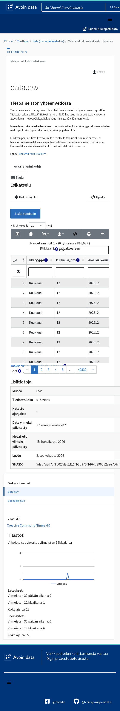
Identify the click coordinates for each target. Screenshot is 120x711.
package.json (16, 501)
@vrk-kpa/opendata (92, 701)
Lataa (99, 72)
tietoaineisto (17, 52)
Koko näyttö (26, 197)
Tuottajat (23, 41)
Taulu (17, 177)
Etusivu (9, 41)
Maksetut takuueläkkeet (83, 41)
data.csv (107, 41)
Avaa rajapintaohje (28, 166)
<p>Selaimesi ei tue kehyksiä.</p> (60, 298)
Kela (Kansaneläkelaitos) (48, 41)
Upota (98, 197)
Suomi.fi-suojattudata (103, 29)
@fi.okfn (55, 701)
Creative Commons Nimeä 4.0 (28, 525)
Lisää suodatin (25, 213)
